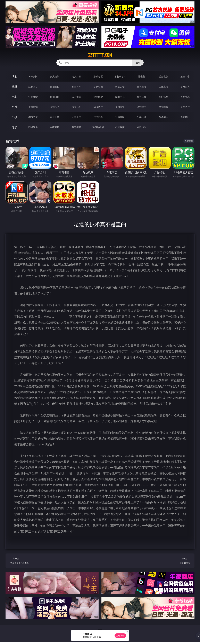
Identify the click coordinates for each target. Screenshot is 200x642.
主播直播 (163, 86)
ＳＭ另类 (185, 86)
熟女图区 (163, 107)
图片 (14, 107)
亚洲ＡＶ (33, 86)
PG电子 (33, 76)
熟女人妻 (120, 86)
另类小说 (141, 117)
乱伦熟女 (163, 96)
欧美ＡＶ (76, 86)
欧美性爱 (98, 96)
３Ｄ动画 (98, 86)
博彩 (14, 76)
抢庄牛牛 (185, 76)
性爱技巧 (185, 117)
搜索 (137, 62)
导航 (14, 127)
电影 (14, 97)
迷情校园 (120, 117)
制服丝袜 (120, 96)
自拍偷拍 (54, 86)
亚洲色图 (54, 107)
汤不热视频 (98, 127)
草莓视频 (76, 127)
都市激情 (33, 117)
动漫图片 (98, 107)
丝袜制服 (141, 86)
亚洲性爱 (33, 96)
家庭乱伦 (54, 117)
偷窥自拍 (33, 107)
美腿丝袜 (120, 107)
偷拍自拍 (54, 96)
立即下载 (120, 635)
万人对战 (76, 76)
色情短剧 (141, 127)
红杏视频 (120, 127)
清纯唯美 (141, 107)
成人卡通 (76, 96)
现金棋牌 (163, 76)
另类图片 (185, 107)
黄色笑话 (163, 117)
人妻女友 (76, 117)
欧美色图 (76, 107)
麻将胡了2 (120, 76)
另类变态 (185, 96)
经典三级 (141, 96)
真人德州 (54, 76)
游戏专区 (98, 76)
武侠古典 (98, 117)
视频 (14, 87)
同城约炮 (33, 127)
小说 (14, 117)
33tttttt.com (100, 55)
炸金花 (141, 76)
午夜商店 (54, 127)
